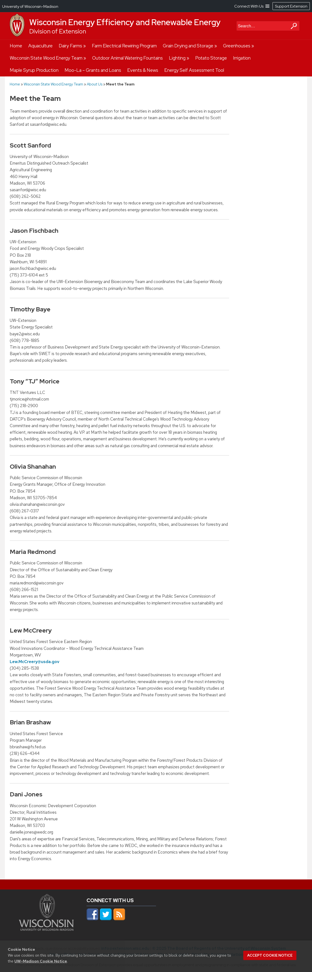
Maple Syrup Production (34, 70)
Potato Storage (211, 58)
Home (16, 46)
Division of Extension (57, 31)
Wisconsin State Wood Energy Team (46, 58)
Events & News (142, 70)
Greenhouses (236, 46)
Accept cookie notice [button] (269, 955)
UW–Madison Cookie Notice (40, 961)
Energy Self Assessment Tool (194, 70)
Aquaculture (40, 46)
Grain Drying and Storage (188, 46)
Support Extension (291, 6)
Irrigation (242, 58)
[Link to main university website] (46, 929)
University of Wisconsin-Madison (30, 6)
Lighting (177, 58)
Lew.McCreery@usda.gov (34, 661)
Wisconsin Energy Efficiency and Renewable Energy (125, 22)
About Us (94, 84)
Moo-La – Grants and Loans (93, 70)
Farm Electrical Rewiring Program (124, 46)
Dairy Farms (70, 46)
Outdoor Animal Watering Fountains (127, 58)
